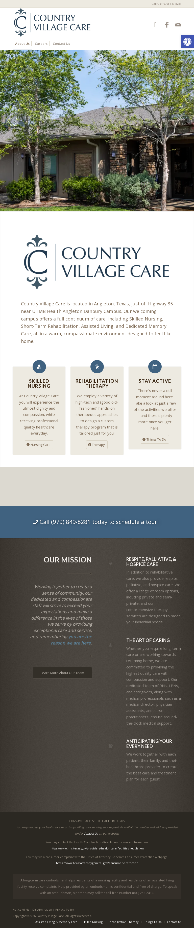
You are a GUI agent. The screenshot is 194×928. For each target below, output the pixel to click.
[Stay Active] (155, 366)
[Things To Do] (155, 439)
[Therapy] (97, 444)
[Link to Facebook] (167, 24)
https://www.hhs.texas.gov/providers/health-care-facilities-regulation (97, 848)
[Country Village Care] (59, 22)
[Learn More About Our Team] (62, 673)
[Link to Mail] (178, 24)
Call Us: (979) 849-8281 (166, 4)
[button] (187, 41)
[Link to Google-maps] (155, 24)
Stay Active (155, 381)
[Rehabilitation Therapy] (97, 366)
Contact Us (91, 833)
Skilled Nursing (39, 383)
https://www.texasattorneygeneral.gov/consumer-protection (97, 863)
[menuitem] (165, 4)
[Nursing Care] (39, 444)
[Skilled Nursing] (39, 366)
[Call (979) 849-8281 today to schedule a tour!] (97, 522)
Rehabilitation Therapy (97, 383)
